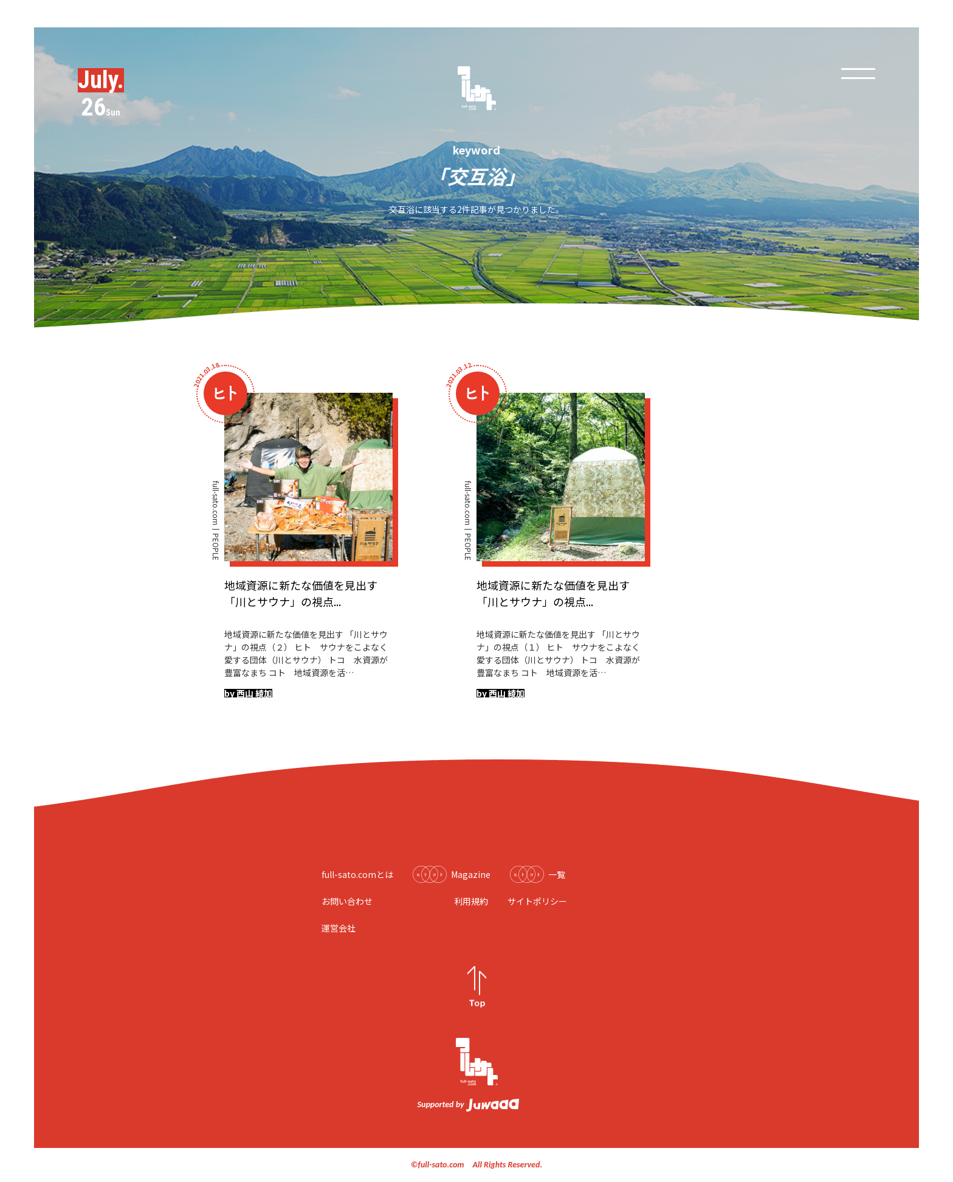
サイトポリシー (537, 901)
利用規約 (471, 901)
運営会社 (339, 928)
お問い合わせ (347, 901)
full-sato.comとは (357, 874)
